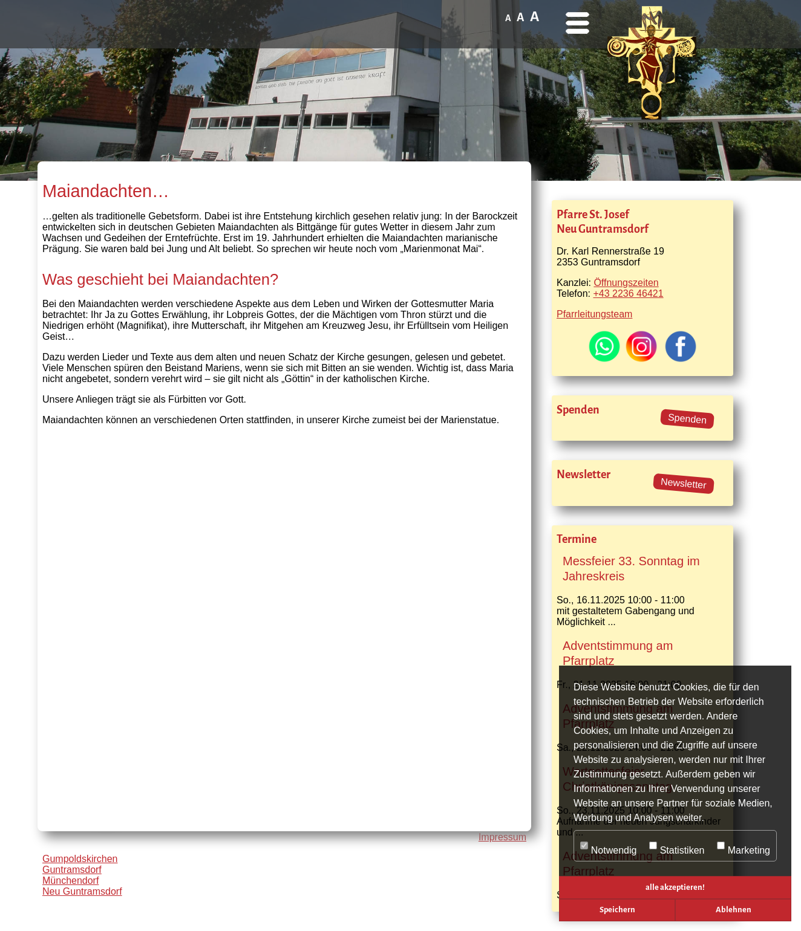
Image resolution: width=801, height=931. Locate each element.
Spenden (687, 419)
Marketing (743, 846)
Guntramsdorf (72, 869)
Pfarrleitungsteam (594, 314)
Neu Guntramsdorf (82, 891)
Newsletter (684, 483)
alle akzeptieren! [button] (675, 887)
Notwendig (608, 846)
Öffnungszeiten (625, 282)
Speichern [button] (617, 909)
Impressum (502, 837)
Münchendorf (70, 880)
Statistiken (677, 846)
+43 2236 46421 (628, 293)
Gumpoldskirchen (80, 859)
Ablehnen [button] (733, 909)
